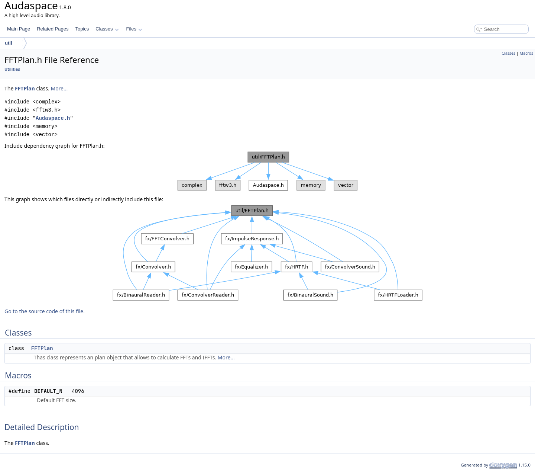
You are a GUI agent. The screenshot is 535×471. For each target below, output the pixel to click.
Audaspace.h (53, 118)
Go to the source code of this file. (44, 311)
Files (134, 29)
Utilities (12, 69)
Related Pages (52, 29)
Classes (107, 29)
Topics (82, 29)
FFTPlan (25, 88)
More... (59, 88)
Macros (527, 53)
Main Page (18, 29)
